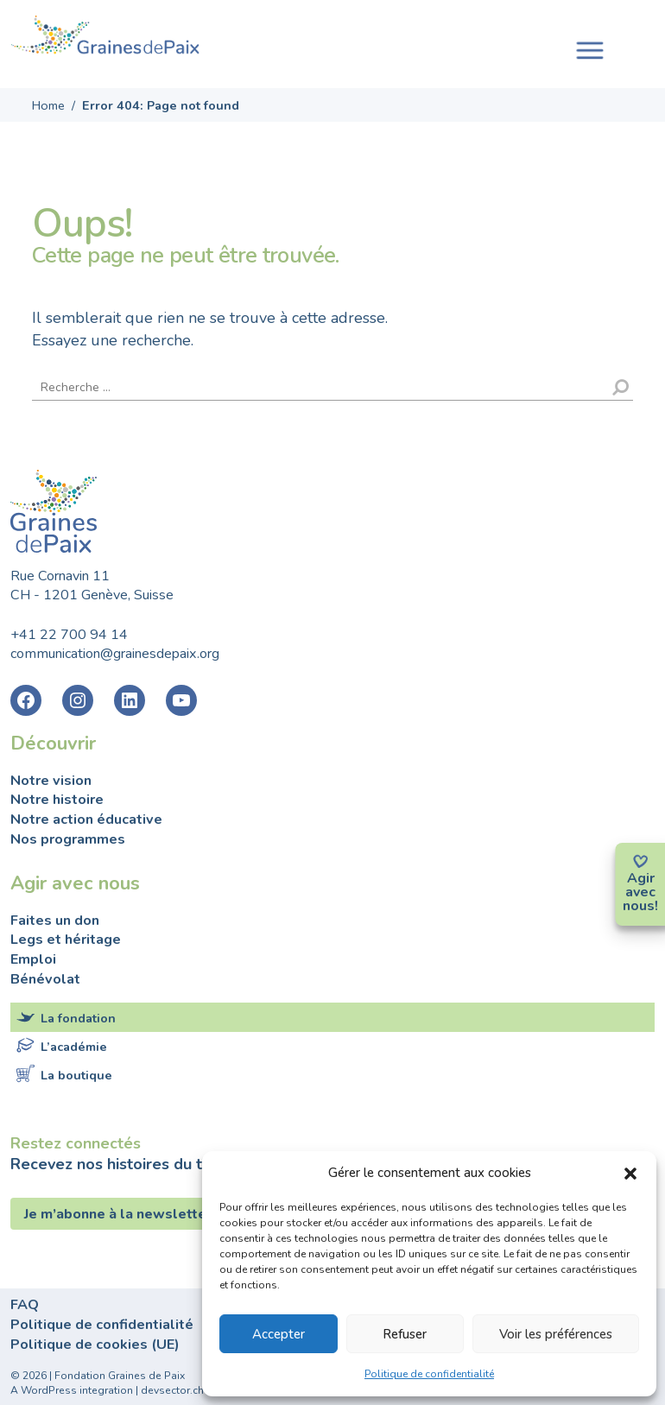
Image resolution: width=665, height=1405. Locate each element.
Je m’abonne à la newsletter (120, 1214)
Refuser (405, 1334)
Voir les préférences (555, 1334)
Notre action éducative (86, 819)
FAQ (24, 1304)
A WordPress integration (71, 1390)
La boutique (76, 1075)
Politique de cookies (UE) (95, 1344)
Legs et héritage (65, 939)
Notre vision (51, 780)
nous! (640, 905)
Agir (641, 878)
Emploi (33, 959)
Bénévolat (45, 979)
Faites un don (54, 920)
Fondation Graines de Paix (105, 37)
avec (640, 892)
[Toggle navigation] (590, 48)
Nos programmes (67, 839)
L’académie (74, 1046)
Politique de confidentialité (429, 1374)
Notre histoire (57, 799)
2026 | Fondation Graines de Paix (103, 1376)
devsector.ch (172, 1390)
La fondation (78, 1018)
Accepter (278, 1334)
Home (48, 105)
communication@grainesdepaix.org (114, 653)
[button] (630, 1172)
